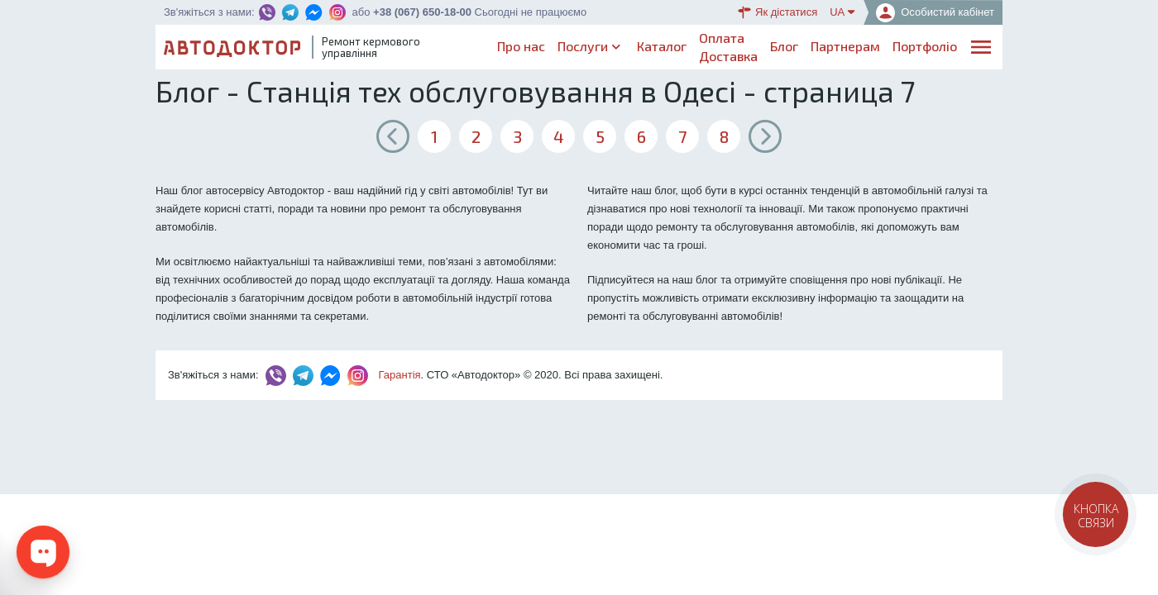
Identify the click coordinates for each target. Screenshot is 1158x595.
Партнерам (845, 46)
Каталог (662, 46)
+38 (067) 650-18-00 (422, 12)
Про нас (521, 46)
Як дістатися (777, 12)
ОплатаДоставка (728, 47)
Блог (784, 46)
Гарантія (400, 375)
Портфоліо (924, 46)
